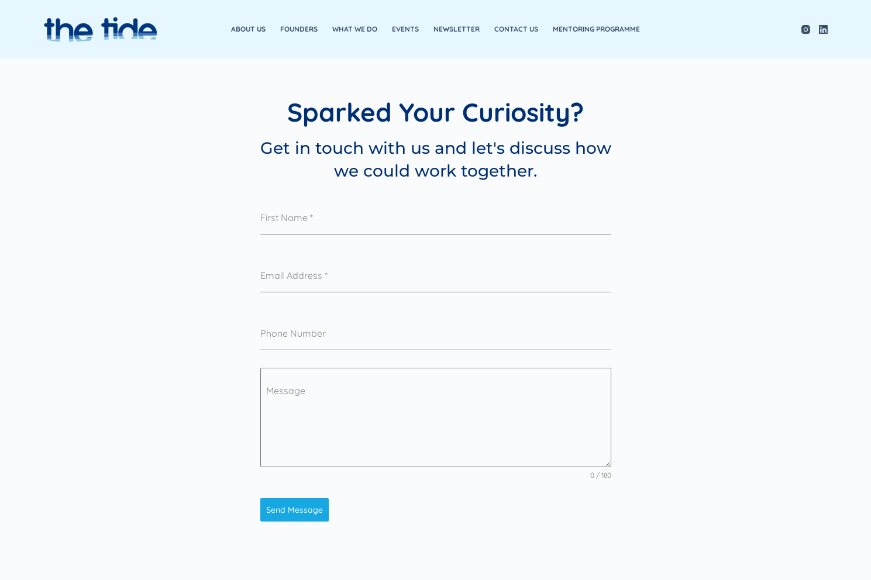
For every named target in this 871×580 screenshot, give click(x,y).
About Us (248, 29)
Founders (299, 29)
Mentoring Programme (596, 29)
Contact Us (516, 29)
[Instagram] (805, 29)
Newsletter (456, 29)
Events (405, 29)
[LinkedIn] (823, 29)
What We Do (354, 29)
